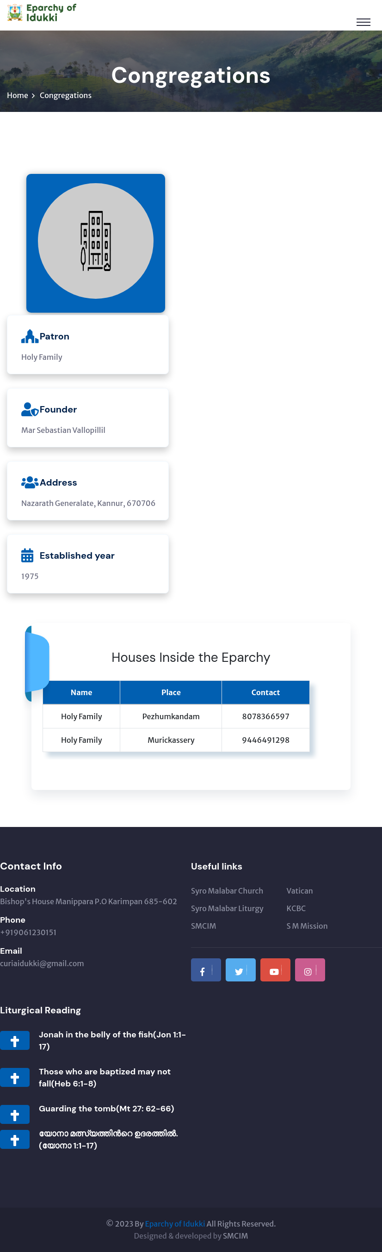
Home (17, 95)
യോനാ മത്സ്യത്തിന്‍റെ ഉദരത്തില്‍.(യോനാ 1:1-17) (108, 1139)
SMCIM (203, 926)
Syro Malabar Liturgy (227, 908)
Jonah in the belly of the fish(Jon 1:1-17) (112, 1040)
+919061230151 (28, 932)
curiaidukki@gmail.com (42, 963)
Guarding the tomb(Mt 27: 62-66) (106, 1108)
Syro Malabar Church (227, 890)
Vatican (300, 890)
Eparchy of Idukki (175, 1223)
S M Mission (307, 926)
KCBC (296, 908)
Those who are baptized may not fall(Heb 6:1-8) (105, 1077)
